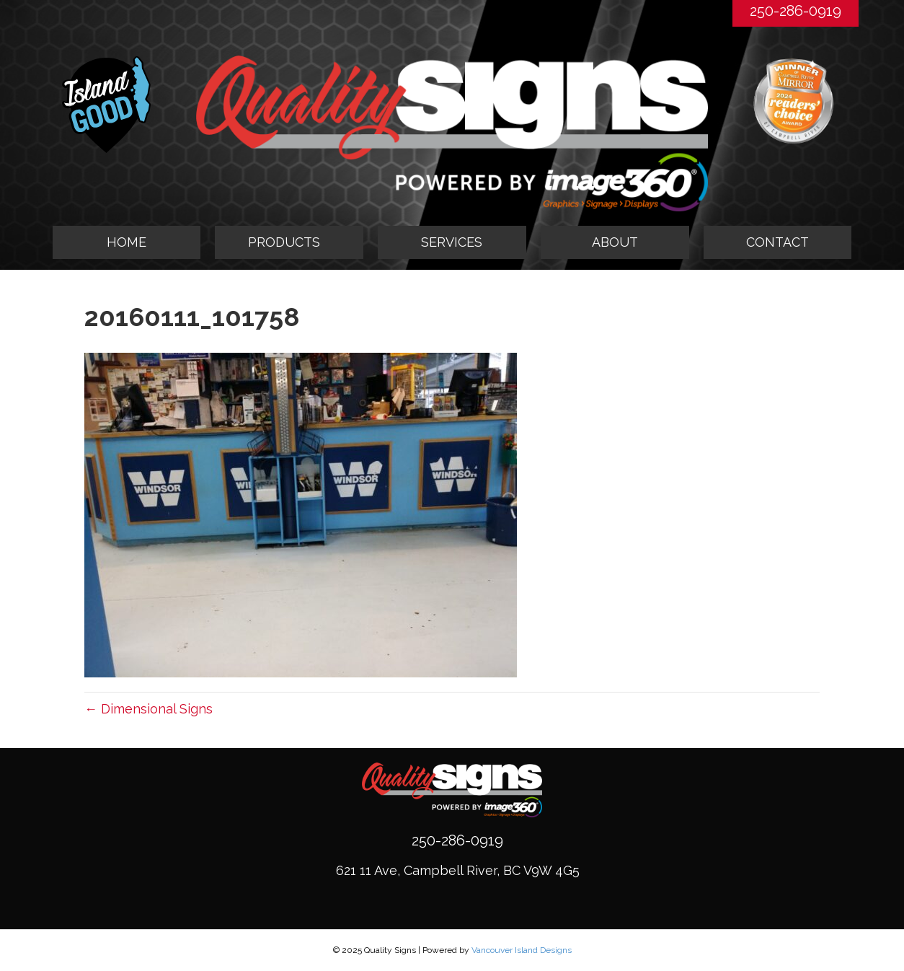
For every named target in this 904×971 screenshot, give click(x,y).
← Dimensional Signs (148, 708)
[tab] (289, 242)
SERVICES (451, 242)
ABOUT (615, 242)
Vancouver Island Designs (521, 950)
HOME (126, 242)
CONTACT (777, 242)
